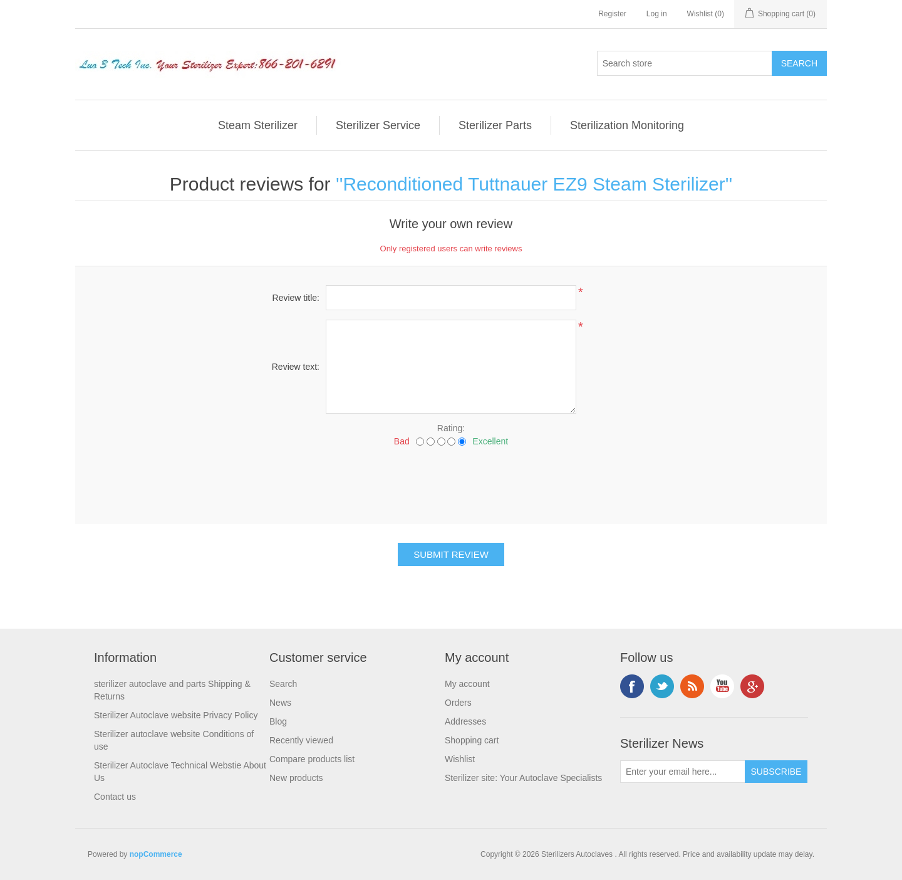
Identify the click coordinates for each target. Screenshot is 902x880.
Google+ (752, 686)
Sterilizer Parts (495, 125)
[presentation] (451, 480)
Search (283, 684)
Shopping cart (472, 740)
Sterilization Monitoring (627, 125)
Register (612, 13)
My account (467, 684)
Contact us (115, 797)
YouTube (722, 686)
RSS (692, 686)
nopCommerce (156, 854)
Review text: (295, 367)
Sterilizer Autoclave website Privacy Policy (175, 715)
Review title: (295, 298)
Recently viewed (301, 740)
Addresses (465, 721)
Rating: (451, 428)
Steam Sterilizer (258, 125)
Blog (278, 721)
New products (296, 778)
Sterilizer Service (378, 125)
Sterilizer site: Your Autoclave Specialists (523, 778)
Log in (656, 13)
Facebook (632, 686)
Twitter (662, 686)
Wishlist (460, 759)
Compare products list (312, 759)
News (280, 703)
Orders (458, 703)
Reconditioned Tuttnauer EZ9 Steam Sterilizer (534, 184)
